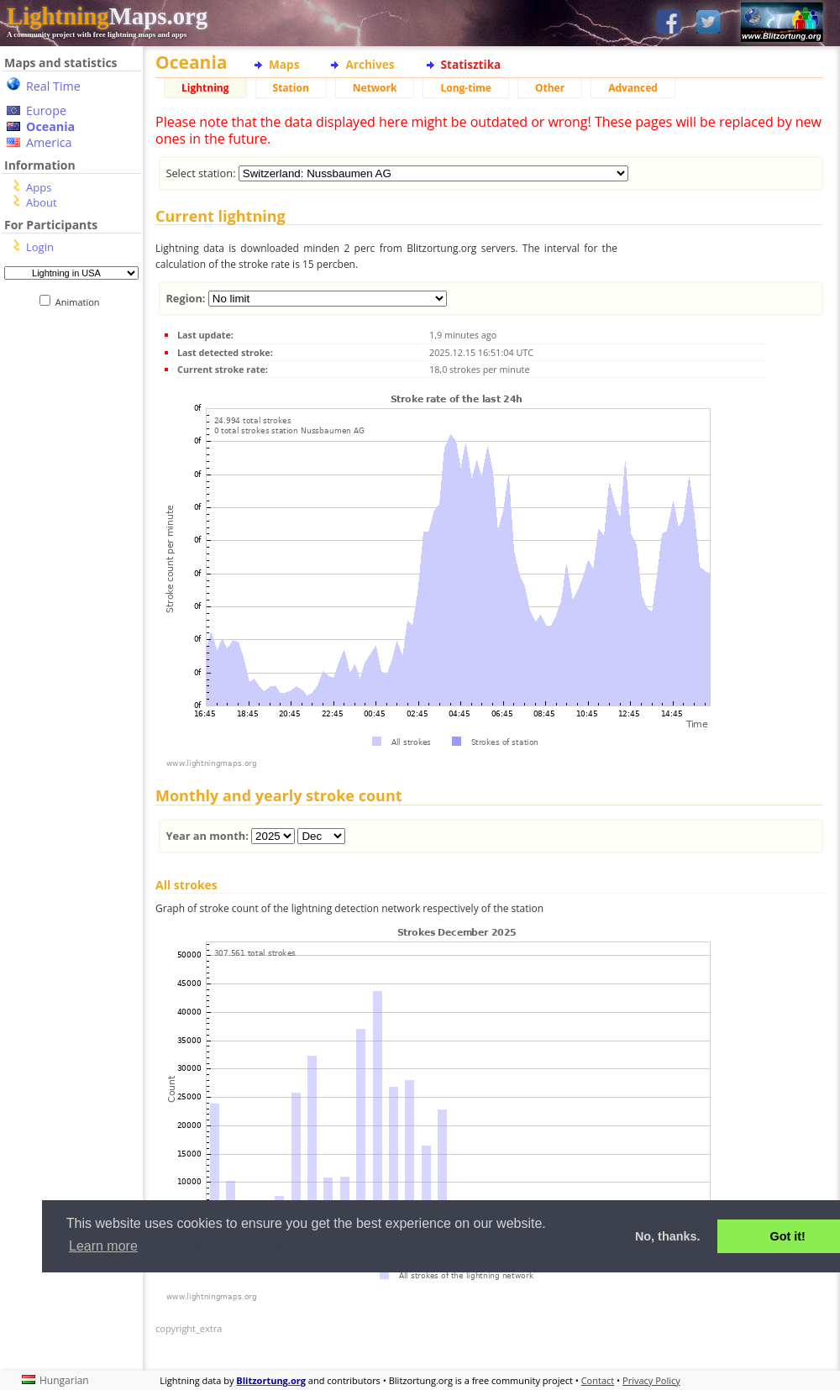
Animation (81, 302)
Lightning (205, 88)
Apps (38, 187)
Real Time (53, 86)
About (41, 202)
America (49, 142)
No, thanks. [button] (668, 1236)
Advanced (633, 88)
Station (291, 88)
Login (40, 246)
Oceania (50, 126)
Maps (284, 64)
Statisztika (471, 64)
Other (549, 88)
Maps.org (107, 16)
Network (375, 88)
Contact (598, 1380)
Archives (369, 64)
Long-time (465, 88)
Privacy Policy (651, 1380)
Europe (46, 110)
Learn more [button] (103, 1246)
